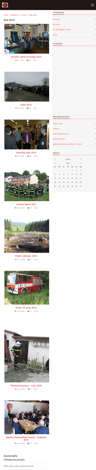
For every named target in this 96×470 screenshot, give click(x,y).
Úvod (6, 15)
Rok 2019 (56, 24)
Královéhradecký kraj (60, 134)
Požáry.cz (56, 128)
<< (55, 159)
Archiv (24, 15)
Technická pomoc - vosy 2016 (26, 385)
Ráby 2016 (26, 104)
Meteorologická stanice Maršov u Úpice (67, 144)
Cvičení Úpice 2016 (26, 204)
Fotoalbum (14, 15)
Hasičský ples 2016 (26, 152)
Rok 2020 (56, 19)
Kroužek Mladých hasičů (62, 29)
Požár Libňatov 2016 (26, 256)
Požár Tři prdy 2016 (26, 307)
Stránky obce (58, 123)
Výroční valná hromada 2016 (26, 57)
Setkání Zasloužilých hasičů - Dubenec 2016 (26, 438)
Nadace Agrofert (59, 139)
